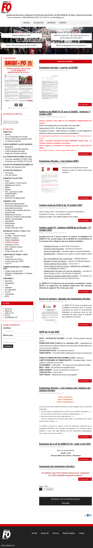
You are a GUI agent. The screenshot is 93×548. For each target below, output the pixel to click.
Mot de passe (8, 335)
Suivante (50, 489)
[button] (9, 108)
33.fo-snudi (65, 503)
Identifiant (7, 328)
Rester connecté (10, 342)
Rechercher (10, 122)
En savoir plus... (85, 104)
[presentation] (16, 104)
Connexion (8, 346)
